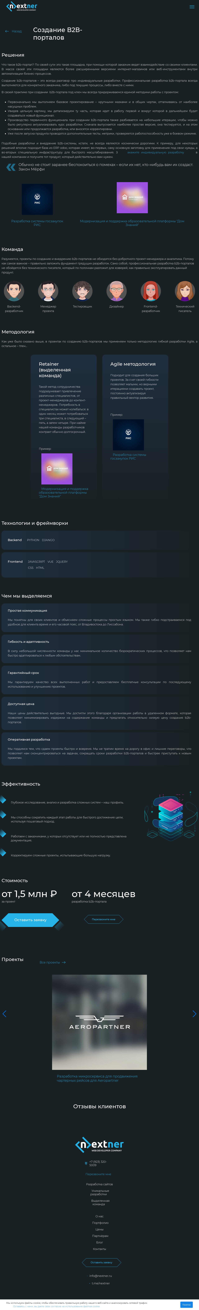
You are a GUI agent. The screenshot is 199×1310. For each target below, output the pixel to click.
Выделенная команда (100, 1202)
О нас (99, 1216)
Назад (13, 31)
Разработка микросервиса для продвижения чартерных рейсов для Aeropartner (97, 1078)
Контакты (99, 1249)
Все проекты (53, 962)
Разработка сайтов (99, 1184)
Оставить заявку (101, 1262)
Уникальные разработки (99, 1192)
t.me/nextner (99, 1283)
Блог (99, 1242)
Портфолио (100, 1223)
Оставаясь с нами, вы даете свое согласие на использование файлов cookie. (56, 1306)
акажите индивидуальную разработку (155, 152)
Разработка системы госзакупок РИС (37, 223)
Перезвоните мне (103, 919)
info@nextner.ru (99, 1276)
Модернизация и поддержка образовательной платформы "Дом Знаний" (132, 223)
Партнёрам (100, 1236)
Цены (99, 1229)
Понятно (187, 1305)
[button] (4, 1013)
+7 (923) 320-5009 (96, 1163)
